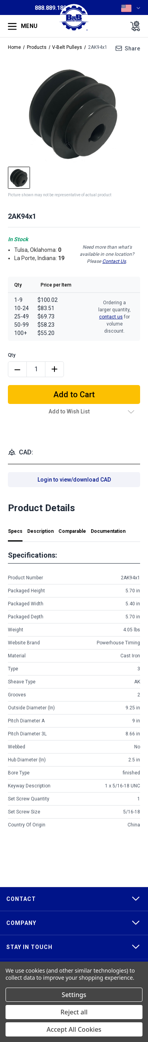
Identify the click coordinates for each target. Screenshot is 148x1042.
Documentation (108, 531)
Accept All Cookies (74, 1029)
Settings (74, 994)
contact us (111, 317)
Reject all (74, 1012)
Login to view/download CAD (74, 479)
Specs (15, 531)
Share (132, 48)
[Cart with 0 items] (133, 26)
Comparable (72, 531)
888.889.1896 (52, 8)
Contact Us (114, 261)
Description (40, 531)
